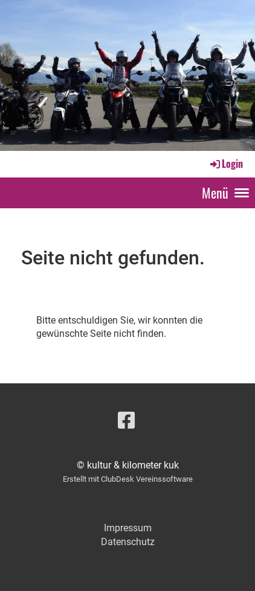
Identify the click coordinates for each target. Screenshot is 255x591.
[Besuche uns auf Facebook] (126, 420)
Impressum (128, 528)
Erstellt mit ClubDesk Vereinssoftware (128, 479)
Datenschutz (128, 542)
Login (225, 163)
